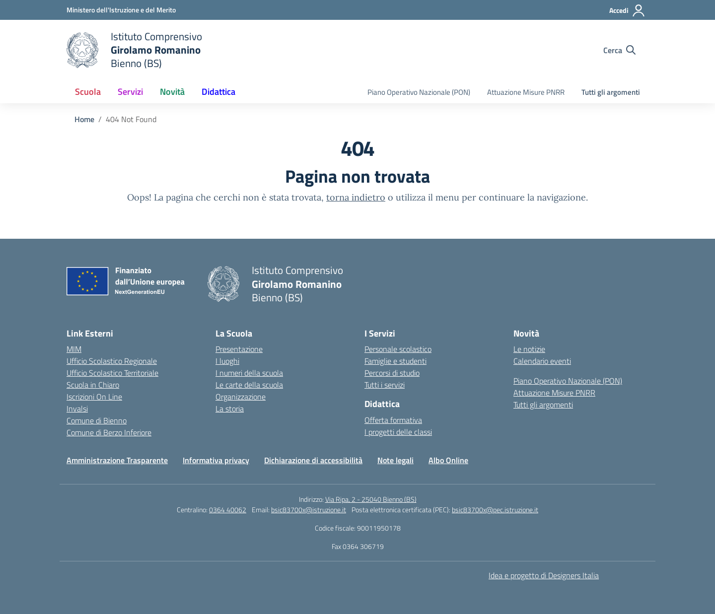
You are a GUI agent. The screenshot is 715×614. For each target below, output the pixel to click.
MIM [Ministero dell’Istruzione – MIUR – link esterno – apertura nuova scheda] (74, 349)
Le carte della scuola (249, 385)
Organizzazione (240, 397)
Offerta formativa (393, 420)
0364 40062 (227, 509)
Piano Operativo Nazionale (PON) (418, 92)
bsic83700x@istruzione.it (308, 509)
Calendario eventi (542, 361)
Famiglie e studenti (395, 361)
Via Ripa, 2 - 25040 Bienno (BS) (371, 499)
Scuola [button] (88, 91)
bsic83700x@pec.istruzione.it (495, 509)
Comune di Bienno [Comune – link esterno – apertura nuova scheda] (97, 420)
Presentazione (239, 349)
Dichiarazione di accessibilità (313, 460)
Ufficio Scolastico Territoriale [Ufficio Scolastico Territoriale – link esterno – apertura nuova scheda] (112, 373)
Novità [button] (172, 91)
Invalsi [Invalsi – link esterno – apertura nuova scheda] (77, 408)
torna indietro (355, 197)
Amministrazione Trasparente (117, 460)
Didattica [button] (218, 91)
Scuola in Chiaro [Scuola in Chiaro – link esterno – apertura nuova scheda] (93, 385)
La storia (229, 408)
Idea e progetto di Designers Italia (544, 575)
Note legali (395, 460)
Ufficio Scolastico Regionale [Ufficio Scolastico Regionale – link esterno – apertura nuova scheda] (112, 361)
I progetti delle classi (398, 432)
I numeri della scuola (249, 373)
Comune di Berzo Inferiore (109, 432)
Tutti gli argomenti (610, 92)
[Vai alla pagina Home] (84, 119)
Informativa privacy (216, 460)
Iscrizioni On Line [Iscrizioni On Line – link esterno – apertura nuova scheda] (94, 397)
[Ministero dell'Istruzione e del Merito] (121, 9)
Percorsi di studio (392, 373)
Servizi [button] (130, 91)
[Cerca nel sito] (619, 50)
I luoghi (227, 361)
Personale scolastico (397, 349)
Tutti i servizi (384, 385)
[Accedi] (627, 10)
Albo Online (448, 460)
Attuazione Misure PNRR (526, 92)
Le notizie (529, 349)
